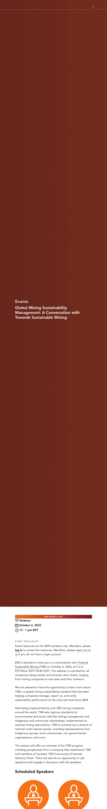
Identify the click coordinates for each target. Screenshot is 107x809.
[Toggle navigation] (92, 6)
